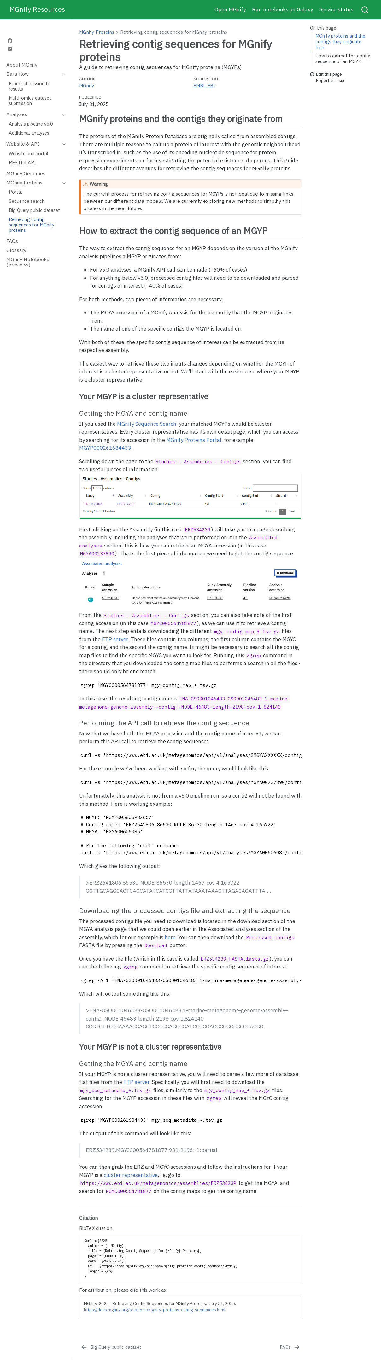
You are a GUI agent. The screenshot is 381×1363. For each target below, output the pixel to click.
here (170, 937)
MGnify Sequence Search (146, 423)
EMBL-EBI (204, 85)
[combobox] (365, 9)
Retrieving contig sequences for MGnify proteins (173, 32)
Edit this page (326, 74)
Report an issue (328, 81)
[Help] (10, 49)
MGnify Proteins (96, 32)
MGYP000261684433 (105, 447)
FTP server (115, 639)
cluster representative (131, 1175)
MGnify (86, 85)
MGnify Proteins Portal (193, 439)
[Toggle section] (62, 74)
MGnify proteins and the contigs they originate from (340, 41)
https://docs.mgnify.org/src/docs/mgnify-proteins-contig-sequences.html (154, 1310)
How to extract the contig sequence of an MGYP (343, 59)
